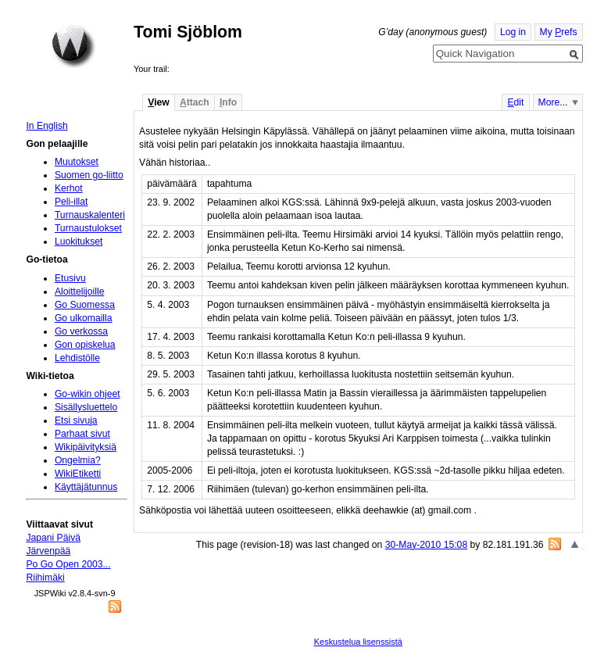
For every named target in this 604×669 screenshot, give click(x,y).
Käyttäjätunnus (86, 486)
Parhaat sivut (82, 433)
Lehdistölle (77, 357)
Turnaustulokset (88, 228)
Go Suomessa (85, 304)
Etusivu (70, 278)
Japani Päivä (53, 537)
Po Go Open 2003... (68, 564)
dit (515, 102)
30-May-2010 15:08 (426, 544)
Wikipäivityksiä (85, 447)
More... (553, 102)
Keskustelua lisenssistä (358, 641)
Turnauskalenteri (90, 214)
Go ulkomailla (84, 318)
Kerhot (69, 188)
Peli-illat (71, 201)
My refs (558, 32)
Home (73, 46)
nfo (228, 102)
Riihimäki (45, 577)
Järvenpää (48, 551)
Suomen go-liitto (89, 175)
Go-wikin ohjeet (87, 393)
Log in (513, 32)
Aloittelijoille (80, 291)
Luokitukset (79, 241)
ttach (194, 102)
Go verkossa (81, 331)
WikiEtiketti (78, 473)
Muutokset (76, 161)
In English (46, 125)
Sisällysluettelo (86, 407)
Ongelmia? (78, 460)
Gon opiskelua (85, 344)
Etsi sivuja (76, 420)
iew (158, 102)
